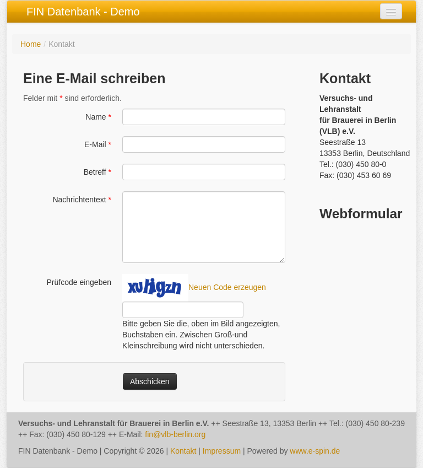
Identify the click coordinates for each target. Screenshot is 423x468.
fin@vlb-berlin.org (175, 434)
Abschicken (150, 381)
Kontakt (183, 451)
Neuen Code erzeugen (227, 287)
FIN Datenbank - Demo (83, 12)
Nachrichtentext (81, 199)
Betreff (97, 172)
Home (30, 44)
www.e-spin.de (315, 451)
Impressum (222, 451)
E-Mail (97, 144)
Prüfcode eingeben (78, 282)
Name (98, 116)
